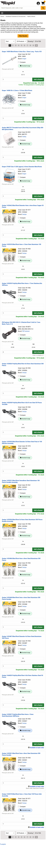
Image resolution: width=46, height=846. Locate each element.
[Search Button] (43, 8)
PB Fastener (26, 331)
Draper (24, 58)
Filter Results (23, 36)
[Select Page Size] (21, 41)
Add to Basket (38, 79)
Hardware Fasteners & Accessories (16, 16)
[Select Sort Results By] (10, 41)
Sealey (24, 136)
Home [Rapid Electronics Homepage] (2, 16)
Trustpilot (3, 844)
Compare (22, 62)
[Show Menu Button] (2, 13)
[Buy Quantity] (17, 79)
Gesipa (24, 214)
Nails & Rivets (31, 16)
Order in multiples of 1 (38, 355)
